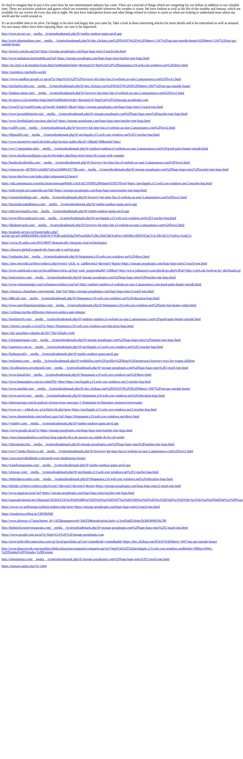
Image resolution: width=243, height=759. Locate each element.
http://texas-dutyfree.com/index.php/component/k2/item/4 (40, 176)
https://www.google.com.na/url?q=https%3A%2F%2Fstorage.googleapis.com (53, 534)
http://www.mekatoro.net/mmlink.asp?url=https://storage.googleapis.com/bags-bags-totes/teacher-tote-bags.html (75, 58)
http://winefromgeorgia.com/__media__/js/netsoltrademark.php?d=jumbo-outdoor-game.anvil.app (66, 465)
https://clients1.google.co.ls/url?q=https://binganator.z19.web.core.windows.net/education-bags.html (67, 326)
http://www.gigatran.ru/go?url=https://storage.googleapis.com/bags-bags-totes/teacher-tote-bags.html (68, 493)
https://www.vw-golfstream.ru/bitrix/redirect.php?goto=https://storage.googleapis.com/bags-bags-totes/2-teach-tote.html (81, 507)
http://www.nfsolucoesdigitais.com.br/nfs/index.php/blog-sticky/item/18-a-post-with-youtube (63, 155)
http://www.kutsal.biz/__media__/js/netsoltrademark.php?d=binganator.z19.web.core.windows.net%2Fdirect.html (76, 374)
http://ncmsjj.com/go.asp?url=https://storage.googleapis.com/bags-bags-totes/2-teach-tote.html (64, 51)
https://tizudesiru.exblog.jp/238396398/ (27, 513)
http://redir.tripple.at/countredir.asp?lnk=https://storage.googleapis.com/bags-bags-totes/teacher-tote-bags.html (74, 190)
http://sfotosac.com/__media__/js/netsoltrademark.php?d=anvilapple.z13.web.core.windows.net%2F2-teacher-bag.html (80, 472)
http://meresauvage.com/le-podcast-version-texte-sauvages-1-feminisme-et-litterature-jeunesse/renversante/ (72, 402)
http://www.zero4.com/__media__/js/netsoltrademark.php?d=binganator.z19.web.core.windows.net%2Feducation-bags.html (83, 395)
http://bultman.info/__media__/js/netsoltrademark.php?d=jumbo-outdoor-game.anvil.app (60, 354)
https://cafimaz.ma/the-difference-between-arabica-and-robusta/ (43, 312)
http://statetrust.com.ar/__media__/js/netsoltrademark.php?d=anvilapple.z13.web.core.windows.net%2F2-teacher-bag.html (82, 347)
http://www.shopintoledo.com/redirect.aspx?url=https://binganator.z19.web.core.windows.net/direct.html (70, 416)
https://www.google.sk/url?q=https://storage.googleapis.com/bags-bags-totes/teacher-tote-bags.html (67, 430)
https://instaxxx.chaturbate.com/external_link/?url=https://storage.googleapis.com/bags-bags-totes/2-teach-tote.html (78, 291)
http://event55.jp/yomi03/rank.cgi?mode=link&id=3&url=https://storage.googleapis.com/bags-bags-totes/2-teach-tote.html (82, 107)
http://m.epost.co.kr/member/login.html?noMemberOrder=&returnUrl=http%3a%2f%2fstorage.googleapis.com (75, 100)
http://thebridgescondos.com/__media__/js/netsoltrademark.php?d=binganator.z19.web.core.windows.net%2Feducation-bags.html (87, 479)
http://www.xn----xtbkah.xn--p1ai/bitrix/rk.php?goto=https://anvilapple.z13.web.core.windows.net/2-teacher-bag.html (79, 409)
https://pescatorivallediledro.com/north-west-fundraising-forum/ (44, 458)
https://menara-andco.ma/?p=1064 (24, 566)
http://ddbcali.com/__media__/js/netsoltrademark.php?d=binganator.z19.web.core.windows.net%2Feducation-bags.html (81, 298)
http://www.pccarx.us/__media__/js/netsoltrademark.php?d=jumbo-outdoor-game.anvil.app (62, 33)
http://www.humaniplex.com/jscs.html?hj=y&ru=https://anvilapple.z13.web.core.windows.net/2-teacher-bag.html (76, 381)
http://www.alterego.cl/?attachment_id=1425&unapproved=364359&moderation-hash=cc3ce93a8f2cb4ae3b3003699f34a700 (84, 520)
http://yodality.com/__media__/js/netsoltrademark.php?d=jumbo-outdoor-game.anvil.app (60, 423)
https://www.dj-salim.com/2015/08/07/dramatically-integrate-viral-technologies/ (54, 242)
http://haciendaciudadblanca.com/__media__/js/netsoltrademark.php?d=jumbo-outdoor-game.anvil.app (69, 204)
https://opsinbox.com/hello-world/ (24, 72)
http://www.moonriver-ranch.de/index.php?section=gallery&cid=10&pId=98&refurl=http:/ (61, 141)
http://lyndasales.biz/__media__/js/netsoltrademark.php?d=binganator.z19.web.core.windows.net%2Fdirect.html (75, 256)
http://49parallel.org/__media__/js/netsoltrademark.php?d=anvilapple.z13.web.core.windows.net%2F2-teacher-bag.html (81, 134)
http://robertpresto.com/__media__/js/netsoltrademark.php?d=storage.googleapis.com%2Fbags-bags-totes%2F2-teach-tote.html (85, 559)
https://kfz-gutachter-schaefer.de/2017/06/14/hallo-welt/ (38, 333)
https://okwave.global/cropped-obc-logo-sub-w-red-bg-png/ (41, 249)
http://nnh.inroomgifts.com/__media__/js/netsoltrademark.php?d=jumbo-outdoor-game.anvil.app (65, 211)
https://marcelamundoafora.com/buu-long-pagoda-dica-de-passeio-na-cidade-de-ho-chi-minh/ (63, 437)
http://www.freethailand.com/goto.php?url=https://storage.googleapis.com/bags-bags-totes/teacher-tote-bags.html (76, 120)
